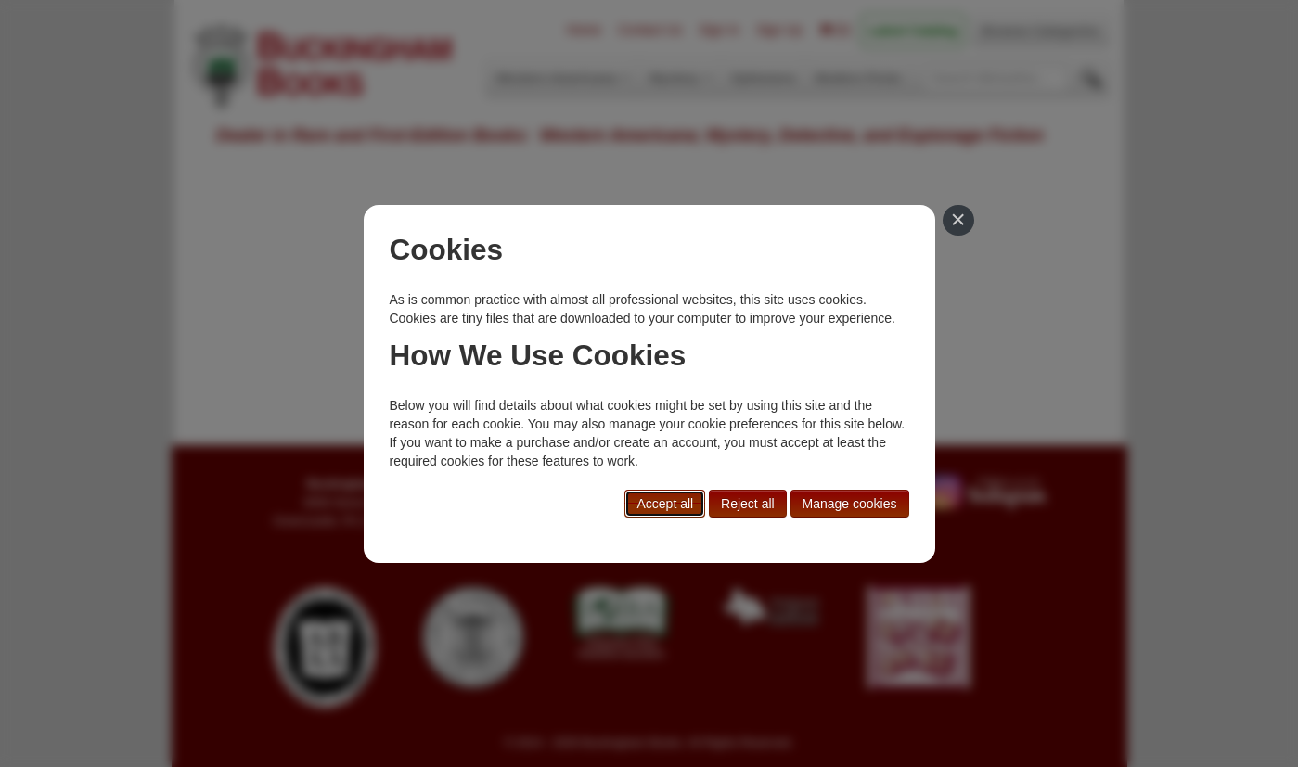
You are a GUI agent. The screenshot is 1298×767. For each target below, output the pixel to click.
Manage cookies (850, 503)
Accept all (664, 503)
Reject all (748, 503)
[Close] (958, 220)
